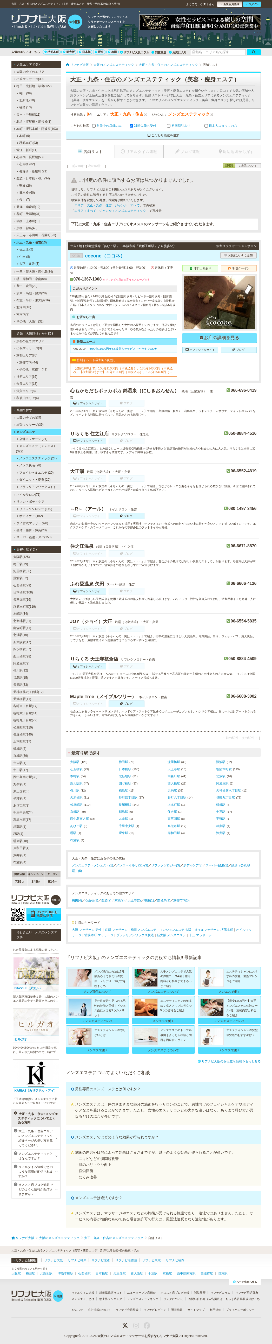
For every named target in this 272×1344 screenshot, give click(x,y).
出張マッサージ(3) (28, 348)
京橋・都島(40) (25, 228)
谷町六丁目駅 (177, 797)
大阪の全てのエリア (29, 72)
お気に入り (178, 52)
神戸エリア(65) (25, 377)
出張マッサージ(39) (29, 79)
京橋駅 (74, 812)
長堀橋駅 (125, 805)
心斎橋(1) (91, 900)
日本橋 (85, 51)
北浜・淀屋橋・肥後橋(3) (32, 121)
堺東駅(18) (20, 841)
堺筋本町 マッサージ (98, 935)
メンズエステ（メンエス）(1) (92, 865)
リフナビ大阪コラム (134, 52)
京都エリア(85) (25, 355)
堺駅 (73, 833)
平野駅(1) (19, 798)
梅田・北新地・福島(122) (33, 86)
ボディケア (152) (29, 516)
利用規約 (215, 1309)
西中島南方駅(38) (25, 777)
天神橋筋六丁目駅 (228, 790)
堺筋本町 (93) (27, 143)
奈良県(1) (163, 900)
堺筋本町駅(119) (24, 606)
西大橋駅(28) (22, 656)
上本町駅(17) (22, 741)
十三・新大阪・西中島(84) (33, 272)
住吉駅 (172, 812)
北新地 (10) (25, 100)
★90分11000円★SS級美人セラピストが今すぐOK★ (123, 348)
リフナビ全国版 (24, 1260)
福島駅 (123, 790)
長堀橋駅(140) (23, 734)
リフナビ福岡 (175, 1260)
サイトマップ (196, 1309)
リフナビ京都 (100, 1260)
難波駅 (220, 762)
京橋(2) (120, 900)
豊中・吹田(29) (25, 286)
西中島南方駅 (79, 819)
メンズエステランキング (142, 1298)
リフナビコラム (220, 1292)
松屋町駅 (76, 805)
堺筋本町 (51, 51)
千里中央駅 (126, 826)
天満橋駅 (76, 797)
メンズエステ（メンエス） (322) (36, 448)
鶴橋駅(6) (19, 749)
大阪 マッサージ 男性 (87, 930)
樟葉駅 (220, 826)
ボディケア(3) (193, 865)
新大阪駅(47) (22, 642)
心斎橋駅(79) (22, 585)
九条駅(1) (19, 784)
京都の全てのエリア (29, 341)
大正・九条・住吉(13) (30, 242)
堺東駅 (123, 833)
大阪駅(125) (21, 557)
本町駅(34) (20, 613)
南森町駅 (174, 776)
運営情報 (177, 1309)
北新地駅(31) (22, 621)
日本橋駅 (125, 769)
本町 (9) (23, 136)
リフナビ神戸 (77, 1260)
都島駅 (123, 812)
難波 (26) (24, 185)
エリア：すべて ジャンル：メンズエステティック (110, 211)
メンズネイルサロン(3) (132, 865)
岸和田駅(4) (21, 848)
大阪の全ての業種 (27, 417)
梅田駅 (123, 762)
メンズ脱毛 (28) (28, 465)
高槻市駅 (174, 826)
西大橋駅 (174, 783)
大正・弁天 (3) (27, 263)
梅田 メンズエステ (143, 930)
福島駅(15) (20, 678)
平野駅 (220, 819)
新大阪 (69, 51)
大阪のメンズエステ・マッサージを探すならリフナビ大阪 (137, 1336)
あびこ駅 (76, 826)
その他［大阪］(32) (29, 321)
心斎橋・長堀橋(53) (29, 157)
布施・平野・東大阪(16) (32, 300)
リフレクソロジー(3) (165, 865)
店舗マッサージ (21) (31, 439)
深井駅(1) (19, 855)
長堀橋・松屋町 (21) (31, 171)
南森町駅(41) (22, 628)
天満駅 (172, 790)
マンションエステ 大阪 (175, 930)
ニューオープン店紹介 (141, 1292)
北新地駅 (125, 776)
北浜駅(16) (20, 635)
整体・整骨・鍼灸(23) (30, 530)
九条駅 (123, 819)
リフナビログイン (154, 1309)
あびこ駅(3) (21, 805)
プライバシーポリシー (240, 1309)
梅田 (112, 51)
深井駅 (220, 833)
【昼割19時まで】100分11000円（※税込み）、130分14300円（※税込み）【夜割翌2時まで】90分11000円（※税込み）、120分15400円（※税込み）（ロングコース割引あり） (123, 370)
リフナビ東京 (151, 1260)
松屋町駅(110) (23, 727)
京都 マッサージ (116, 930)
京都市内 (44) (27, 362)
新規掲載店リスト (110, 1292)
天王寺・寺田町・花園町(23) (35, 235)
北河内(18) (22, 307)
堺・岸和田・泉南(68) (30, 279)
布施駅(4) (19, 862)
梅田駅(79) (20, 564)
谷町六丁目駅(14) (25, 713)
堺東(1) (149, 900)
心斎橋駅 (76, 769)
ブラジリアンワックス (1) (35, 487)
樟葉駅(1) (19, 827)
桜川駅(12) (20, 670)
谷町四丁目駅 (128, 797)
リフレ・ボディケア (29, 501)
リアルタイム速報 (82, 1292)
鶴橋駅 (220, 805)
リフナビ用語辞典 (246, 1292)
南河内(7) (21, 314)
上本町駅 (174, 805)
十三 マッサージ (200, 935)
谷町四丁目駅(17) (25, 706)
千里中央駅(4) (23, 812)
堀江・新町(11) (25, 150)
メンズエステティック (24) (36, 458)
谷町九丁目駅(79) (25, 720)
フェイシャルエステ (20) (35, 472)
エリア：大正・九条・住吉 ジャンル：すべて (107, 205)
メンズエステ (24, 432)
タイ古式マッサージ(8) (31, 523)
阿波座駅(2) (21, 663)
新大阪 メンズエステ (171, 935)
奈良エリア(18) (25, 384)
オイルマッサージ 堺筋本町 (214, 930)
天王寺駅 (174, 769)
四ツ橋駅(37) (22, 649)
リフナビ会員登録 (127, 1309)
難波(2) (106, 900)
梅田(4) (77, 900)
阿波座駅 (222, 783)
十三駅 (220, 812)
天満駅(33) (20, 685)
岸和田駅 (174, 833)
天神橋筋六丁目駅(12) (28, 692)
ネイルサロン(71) (27, 494)
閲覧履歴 (158, 52)
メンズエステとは (82, 1298)
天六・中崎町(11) (27, 114)
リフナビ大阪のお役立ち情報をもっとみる (229, 1061)
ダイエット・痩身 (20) (33, 479)
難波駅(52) (20, 578)
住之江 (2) (24, 249)
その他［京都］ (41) (31, 369)
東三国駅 (174, 819)
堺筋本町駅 (224, 769)
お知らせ (77, 1309)
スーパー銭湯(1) (216, 865)
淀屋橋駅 (174, 762)
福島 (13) (24, 107)
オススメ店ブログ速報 (175, 1292)
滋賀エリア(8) (25, 391)
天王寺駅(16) (22, 599)
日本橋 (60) (25, 192)
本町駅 (74, 776)
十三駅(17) (20, 770)
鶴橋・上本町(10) (27, 221)
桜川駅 (74, 790)
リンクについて (173, 1298)
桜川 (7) (23, 199)
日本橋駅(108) (23, 592)
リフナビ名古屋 (126, 1260)
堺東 (99, 51)
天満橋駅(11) (22, 699)
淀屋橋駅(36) (22, 571)
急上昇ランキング (110, 1298)
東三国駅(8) (21, 791)
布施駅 (74, 840)
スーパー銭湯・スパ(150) (32, 537)
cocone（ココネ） (97, 255)
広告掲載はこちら (219, 1298)
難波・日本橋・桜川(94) (32, 178)
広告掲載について (99, 1309)
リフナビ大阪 (53, 1260)
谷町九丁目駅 (225, 797)
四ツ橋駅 (125, 783)
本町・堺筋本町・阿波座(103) (36, 129)
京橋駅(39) (20, 756)
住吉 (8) (23, 256)
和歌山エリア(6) (26, 398)
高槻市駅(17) (22, 820)
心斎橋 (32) (25, 164)
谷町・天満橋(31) (27, 214)
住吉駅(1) (19, 763)
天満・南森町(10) (27, 207)
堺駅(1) (18, 834)
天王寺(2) (134, 900)
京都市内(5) (181, 900)
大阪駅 (74, 762)
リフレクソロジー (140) (34, 509)
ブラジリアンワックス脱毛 (135, 935)
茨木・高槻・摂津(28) (30, 293)
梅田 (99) (24, 93)
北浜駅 (220, 776)
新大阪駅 (76, 783)
